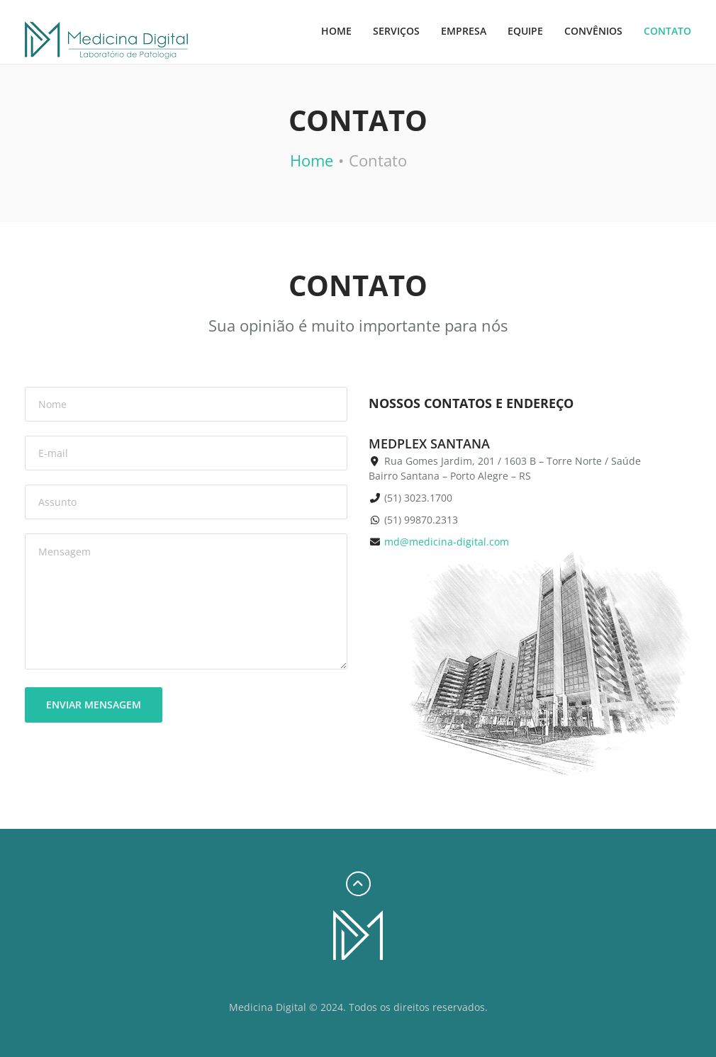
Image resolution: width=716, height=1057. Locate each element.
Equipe (525, 31)
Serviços (396, 31)
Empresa (463, 31)
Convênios (593, 31)
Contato (667, 31)
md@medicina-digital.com (446, 541)
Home (336, 31)
